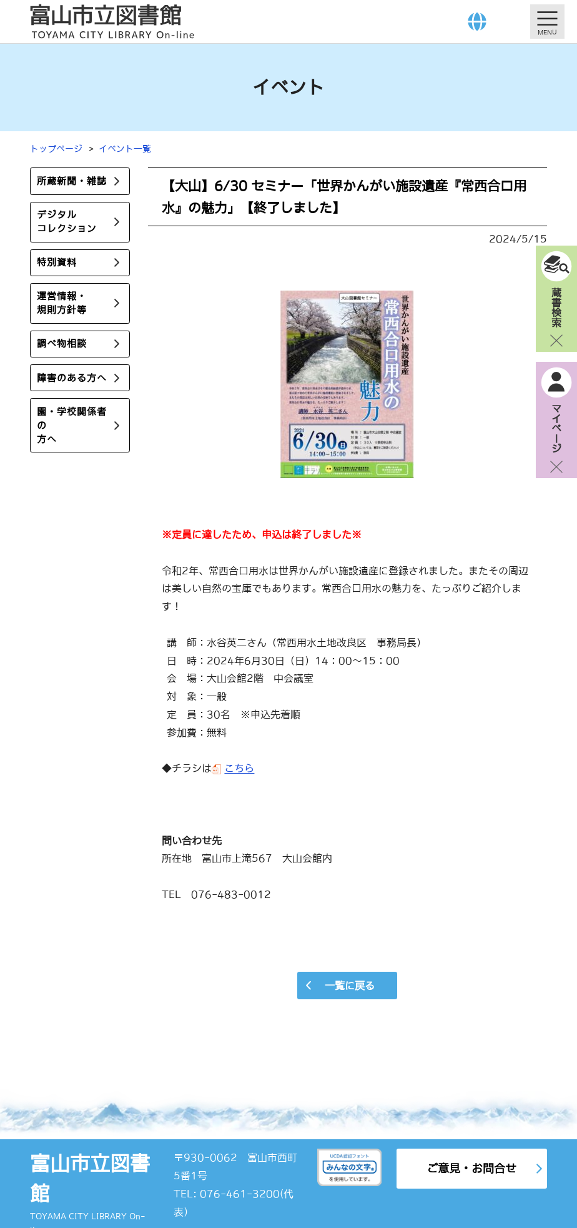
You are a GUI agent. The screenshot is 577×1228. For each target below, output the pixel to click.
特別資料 (57, 262)
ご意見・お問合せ (471, 1168)
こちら (239, 768)
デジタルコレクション (67, 221)
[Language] (477, 21)
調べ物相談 (62, 344)
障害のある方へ (72, 377)
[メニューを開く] (547, 21)
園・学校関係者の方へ (72, 425)
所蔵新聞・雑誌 (72, 181)
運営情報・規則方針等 (62, 303)
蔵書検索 (556, 307)
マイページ (556, 428)
